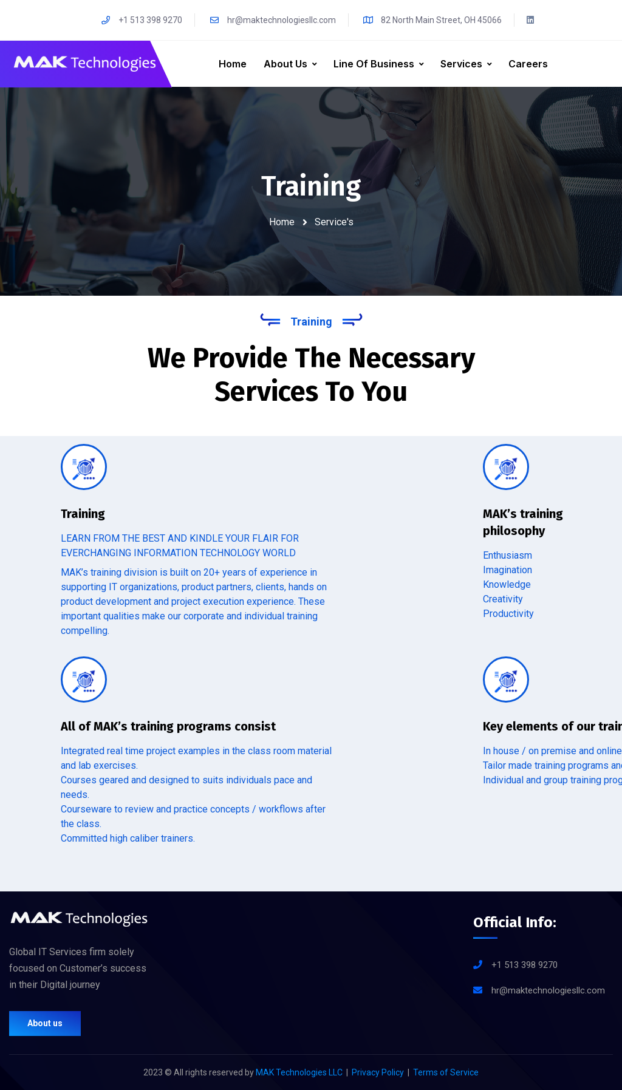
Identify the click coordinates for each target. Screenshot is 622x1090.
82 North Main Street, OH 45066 (432, 20)
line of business (373, 64)
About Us (285, 64)
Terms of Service (446, 1072)
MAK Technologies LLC (299, 1072)
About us (45, 1023)
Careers (528, 64)
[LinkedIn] (530, 20)
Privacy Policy (378, 1072)
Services (461, 64)
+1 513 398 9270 (141, 20)
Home (233, 64)
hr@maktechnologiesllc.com (272, 20)
